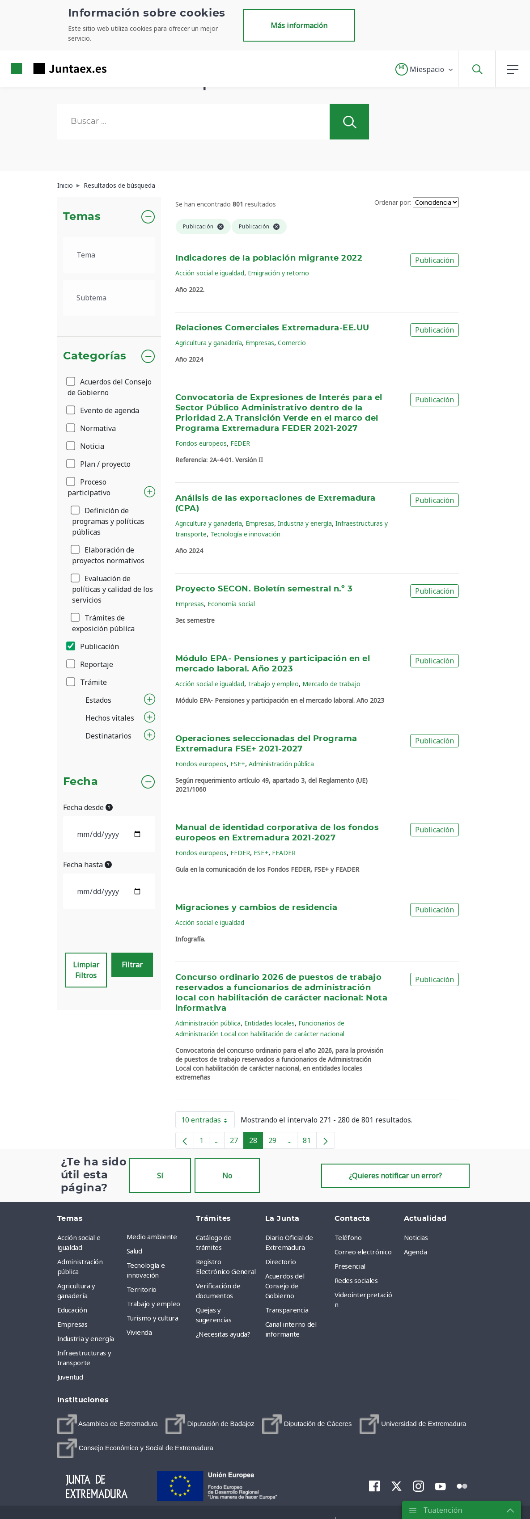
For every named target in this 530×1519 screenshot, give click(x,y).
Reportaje (90, 664)
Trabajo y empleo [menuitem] (153, 1303)
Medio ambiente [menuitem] (152, 1236)
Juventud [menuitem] (70, 1376)
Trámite (87, 682)
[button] (424, 69)
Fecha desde (88, 807)
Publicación (93, 646)
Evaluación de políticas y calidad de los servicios (112, 589)
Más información (299, 25)
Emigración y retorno (278, 273)
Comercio (292, 342)
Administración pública (281, 764)
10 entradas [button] (208, 1121)
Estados (98, 700)
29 (275, 1142)
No (227, 1176)
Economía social (231, 603)
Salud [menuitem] (134, 1250)
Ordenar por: (392, 202)
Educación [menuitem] (72, 1309)
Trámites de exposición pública (103, 623)
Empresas (260, 342)
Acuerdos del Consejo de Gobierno (110, 387)
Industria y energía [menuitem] (85, 1338)
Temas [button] (82, 216)
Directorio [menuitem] (281, 1261)
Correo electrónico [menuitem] (363, 1251)
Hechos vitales (109, 718)
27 (237, 1142)
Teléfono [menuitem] (348, 1237)
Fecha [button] (80, 781)
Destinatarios (108, 736)
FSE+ (237, 764)
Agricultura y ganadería (208, 342)
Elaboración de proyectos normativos (108, 555)
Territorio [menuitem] (142, 1289)
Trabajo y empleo (273, 683)
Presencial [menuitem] (350, 1266)
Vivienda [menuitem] (139, 1332)
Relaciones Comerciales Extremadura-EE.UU (272, 328)
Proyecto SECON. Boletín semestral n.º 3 (263, 589)
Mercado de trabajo (331, 683)
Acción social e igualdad (209, 273)
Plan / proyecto (99, 464)
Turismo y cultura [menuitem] (152, 1317)
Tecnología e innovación (245, 534)
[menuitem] (107, 1424)
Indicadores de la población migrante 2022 (268, 258)
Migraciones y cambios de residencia (256, 908)
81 (310, 1142)
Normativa (92, 428)
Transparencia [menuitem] (287, 1309)
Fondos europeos (201, 443)
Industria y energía (305, 523)
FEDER (240, 443)
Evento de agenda (103, 410)
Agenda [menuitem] (415, 1251)
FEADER (284, 852)
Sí (160, 1176)
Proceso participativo (89, 487)
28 (256, 1142)
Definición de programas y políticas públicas (108, 521)
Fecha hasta (87, 864)
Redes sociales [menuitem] (356, 1280)
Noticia (86, 446)
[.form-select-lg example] (109, 255)
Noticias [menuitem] (416, 1237)
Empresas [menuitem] (72, 1324)
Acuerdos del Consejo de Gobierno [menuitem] (285, 1285)
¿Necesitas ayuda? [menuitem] (223, 1333)
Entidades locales (269, 1023)
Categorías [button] (95, 356)
